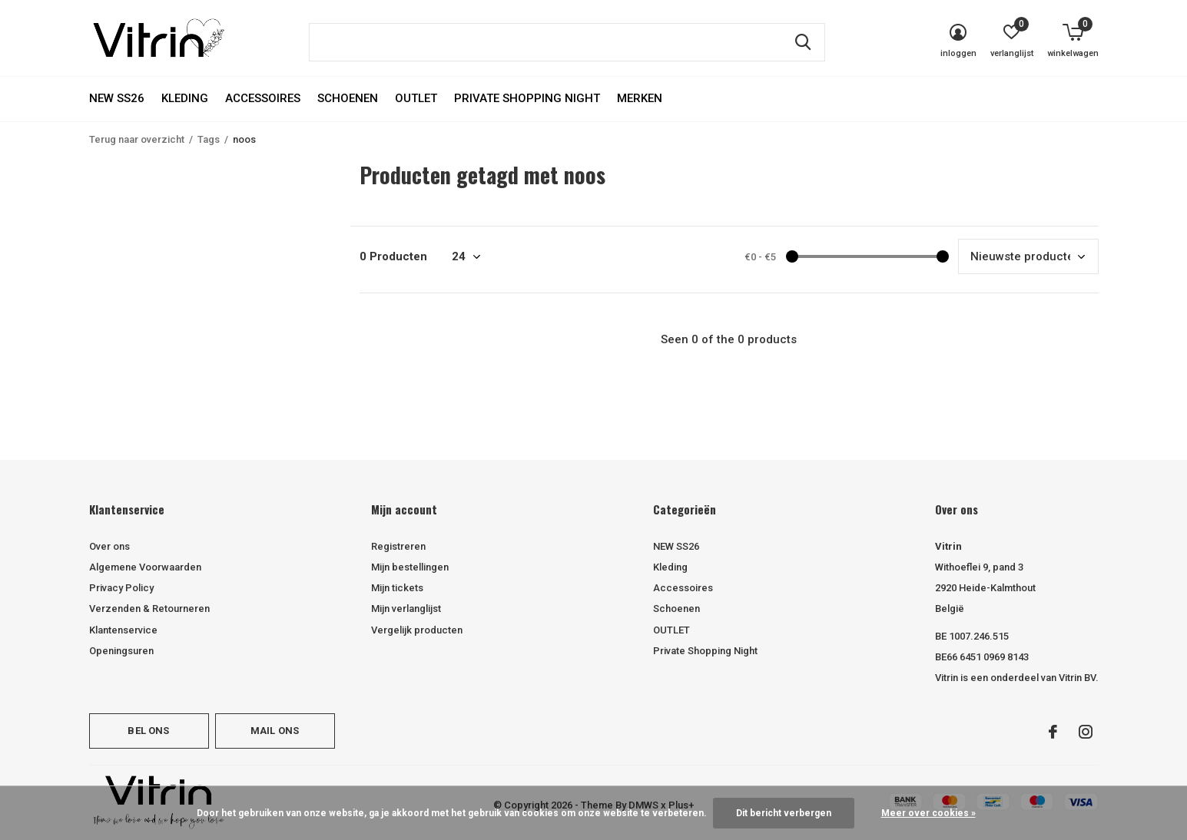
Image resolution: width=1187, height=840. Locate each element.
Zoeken (803, 42)
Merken (639, 98)
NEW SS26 (116, 98)
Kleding (184, 98)
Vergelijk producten (417, 630)
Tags (208, 139)
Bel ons (148, 730)
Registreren (398, 546)
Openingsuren (121, 650)
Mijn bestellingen (410, 567)
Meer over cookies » (928, 813)
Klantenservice (123, 630)
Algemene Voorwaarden (145, 567)
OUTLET (416, 98)
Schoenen (347, 98)
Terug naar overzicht (136, 139)
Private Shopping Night (527, 98)
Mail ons (274, 730)
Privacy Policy (121, 588)
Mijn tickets (397, 588)
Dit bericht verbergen (783, 813)
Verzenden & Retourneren (149, 608)
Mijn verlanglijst (406, 608)
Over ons (109, 546)
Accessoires (262, 98)
